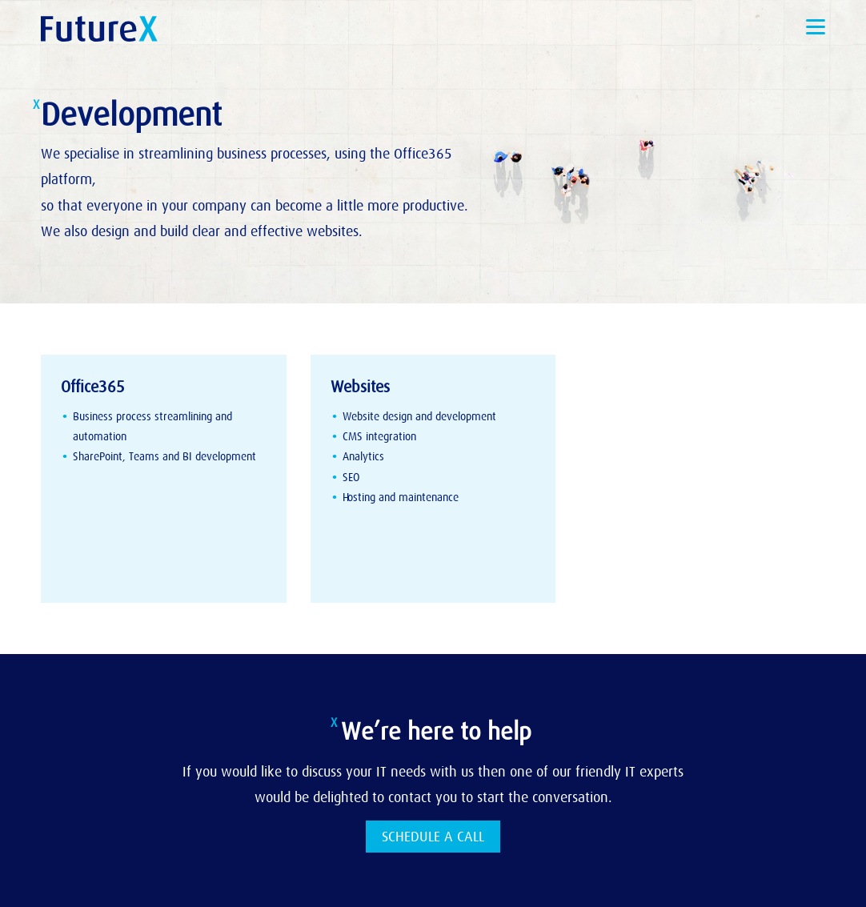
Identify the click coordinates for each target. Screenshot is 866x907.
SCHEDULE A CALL (433, 837)
